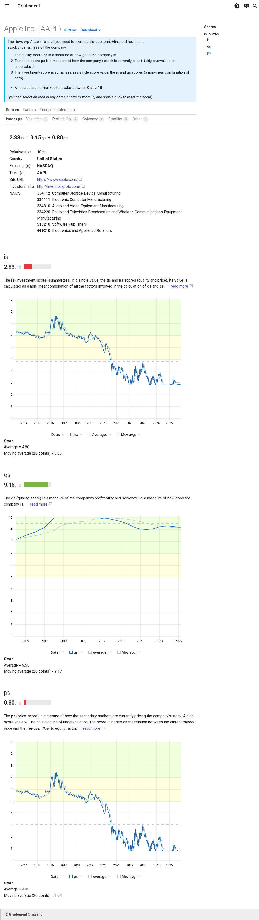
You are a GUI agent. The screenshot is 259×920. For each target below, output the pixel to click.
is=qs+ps (14, 119)
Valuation (37, 119)
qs (209, 46)
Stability (118, 119)
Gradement (28, 5)
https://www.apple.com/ (59, 179)
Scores (12, 109)
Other (140, 119)
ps (209, 53)
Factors (29, 109)
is (208, 40)
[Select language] (246, 6)
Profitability (65, 119)
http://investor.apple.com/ (61, 186)
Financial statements (57, 109)
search (255, 6)
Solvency (93, 119)
